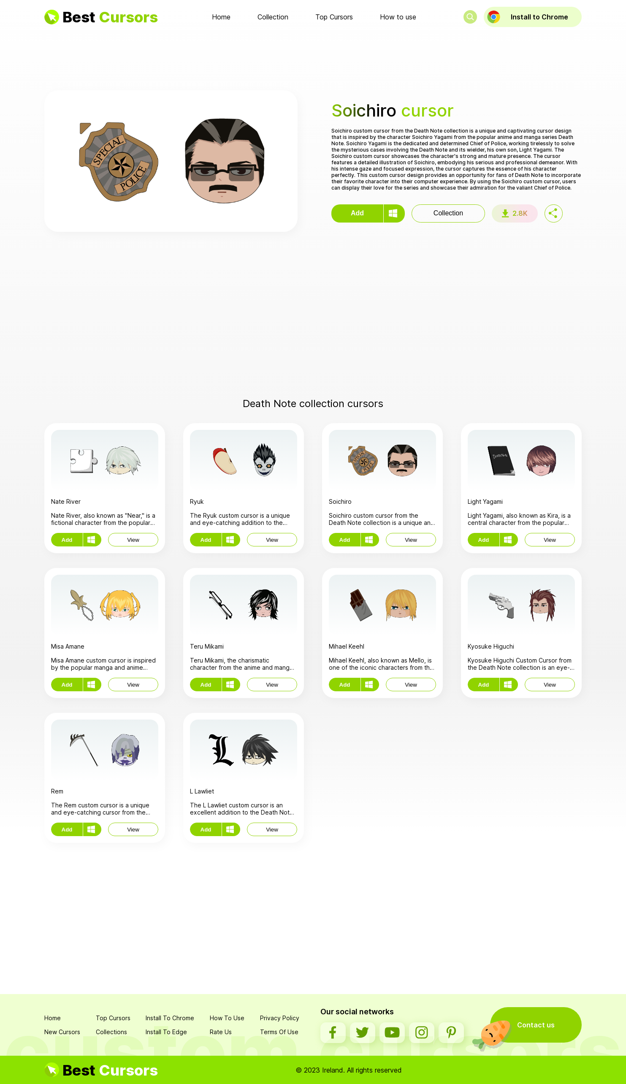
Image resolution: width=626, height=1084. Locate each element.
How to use (398, 17)
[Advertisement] (313, 59)
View (133, 540)
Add (357, 213)
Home (221, 17)
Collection (272, 17)
